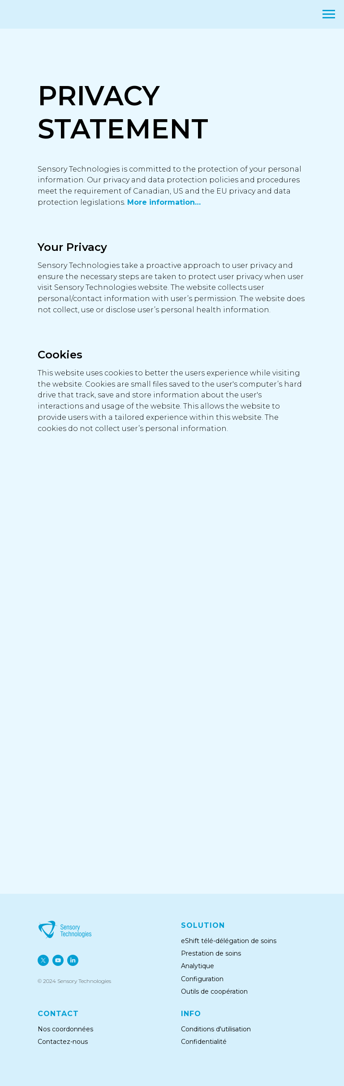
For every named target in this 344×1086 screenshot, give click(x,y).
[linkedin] (72, 960)
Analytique (197, 966)
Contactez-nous (63, 1042)
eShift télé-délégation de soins (228, 941)
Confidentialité (204, 1042)
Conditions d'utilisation (216, 1029)
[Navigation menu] (328, 14)
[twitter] (43, 960)
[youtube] (58, 960)
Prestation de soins (211, 953)
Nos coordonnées (65, 1029)
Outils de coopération (215, 991)
